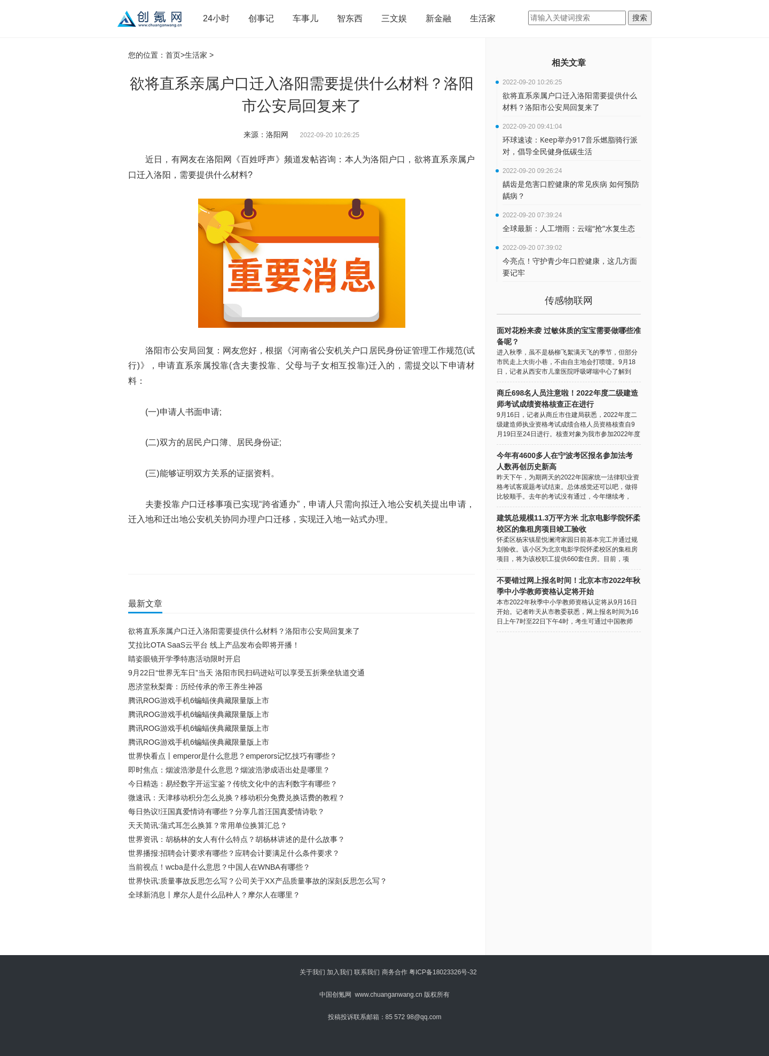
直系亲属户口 (334, 551)
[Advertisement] (299, 931)
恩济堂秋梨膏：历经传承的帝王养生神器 (195, 686)
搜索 (639, 17)
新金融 (438, 18)
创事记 (261, 18)
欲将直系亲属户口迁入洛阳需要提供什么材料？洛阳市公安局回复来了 (244, 631)
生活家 (483, 18)
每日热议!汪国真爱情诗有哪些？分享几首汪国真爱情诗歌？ (226, 811)
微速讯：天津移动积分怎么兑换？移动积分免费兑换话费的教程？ (236, 797)
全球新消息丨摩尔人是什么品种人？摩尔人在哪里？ (214, 894)
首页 (173, 55)
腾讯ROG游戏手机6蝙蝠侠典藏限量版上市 (198, 700)
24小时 (216, 18)
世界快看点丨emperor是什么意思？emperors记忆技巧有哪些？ (232, 756)
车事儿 (305, 18)
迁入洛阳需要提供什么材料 (274, 551)
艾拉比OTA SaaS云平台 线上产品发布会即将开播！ (214, 645)
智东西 (350, 18)
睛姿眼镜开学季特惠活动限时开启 (184, 659)
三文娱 (394, 18)
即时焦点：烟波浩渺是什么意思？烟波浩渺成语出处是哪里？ (229, 770)
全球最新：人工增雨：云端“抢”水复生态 (569, 228)
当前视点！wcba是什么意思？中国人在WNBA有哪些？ (219, 867)
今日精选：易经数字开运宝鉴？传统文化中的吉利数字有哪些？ (233, 783)
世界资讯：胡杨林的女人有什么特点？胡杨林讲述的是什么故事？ (236, 839)
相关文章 (569, 62)
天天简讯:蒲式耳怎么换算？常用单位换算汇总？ (207, 825)
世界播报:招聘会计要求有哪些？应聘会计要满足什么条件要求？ (234, 853)
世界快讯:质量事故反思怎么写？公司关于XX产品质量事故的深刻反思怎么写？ (257, 881)
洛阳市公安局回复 (207, 551)
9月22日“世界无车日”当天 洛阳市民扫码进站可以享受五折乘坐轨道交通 (246, 672)
